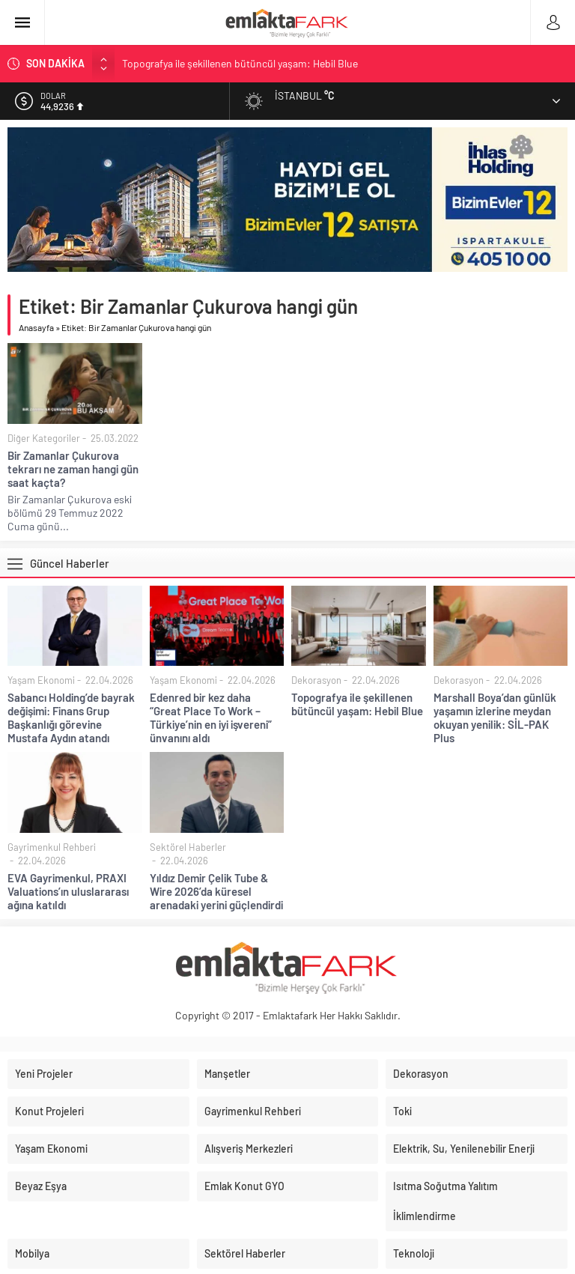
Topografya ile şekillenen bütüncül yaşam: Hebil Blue (240, 63)
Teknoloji (413, 1253)
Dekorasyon (316, 680)
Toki (402, 1111)
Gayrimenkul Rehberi (51, 847)
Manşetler (227, 1073)
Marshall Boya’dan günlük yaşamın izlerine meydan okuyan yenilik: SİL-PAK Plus (494, 717)
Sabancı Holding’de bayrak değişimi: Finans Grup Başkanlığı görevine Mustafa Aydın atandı (71, 717)
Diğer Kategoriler (43, 438)
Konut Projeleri (49, 1111)
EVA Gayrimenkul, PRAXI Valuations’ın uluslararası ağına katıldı (68, 891)
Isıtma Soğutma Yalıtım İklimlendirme (445, 1201)
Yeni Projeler (44, 1073)
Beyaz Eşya (41, 1186)
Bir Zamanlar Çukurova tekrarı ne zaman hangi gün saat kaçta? (73, 469)
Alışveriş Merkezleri (248, 1148)
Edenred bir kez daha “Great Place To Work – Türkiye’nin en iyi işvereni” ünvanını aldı (211, 717)
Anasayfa (36, 327)
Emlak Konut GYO (244, 1186)
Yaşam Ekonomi (41, 680)
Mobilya (32, 1253)
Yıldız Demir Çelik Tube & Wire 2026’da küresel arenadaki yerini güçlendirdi (216, 891)
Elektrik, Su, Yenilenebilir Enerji (464, 1148)
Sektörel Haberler (188, 847)
